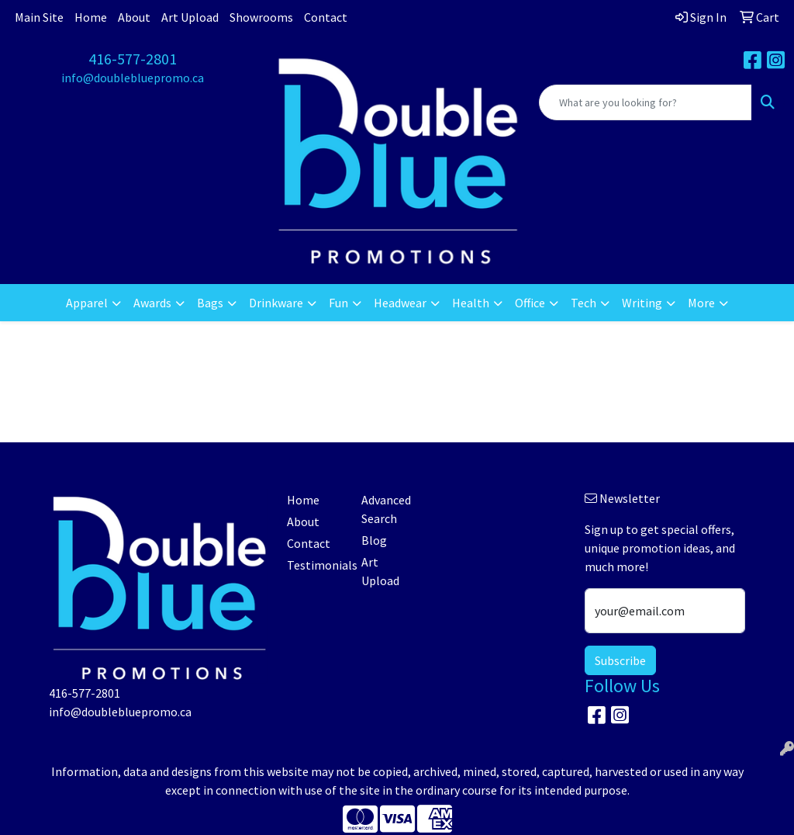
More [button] (701, 302)
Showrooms (261, 17)
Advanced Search (386, 509)
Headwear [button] (400, 302)
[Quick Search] (645, 102)
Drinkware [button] (276, 302)
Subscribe (620, 660)
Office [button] (530, 302)
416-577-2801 (132, 58)
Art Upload (190, 17)
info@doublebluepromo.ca (132, 77)
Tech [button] (583, 302)
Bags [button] (210, 302)
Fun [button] (338, 302)
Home (90, 17)
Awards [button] (152, 302)
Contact (325, 17)
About (134, 17)
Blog (374, 540)
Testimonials (315, 565)
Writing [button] (642, 302)
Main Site (39, 17)
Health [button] (470, 302)
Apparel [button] (87, 302)
